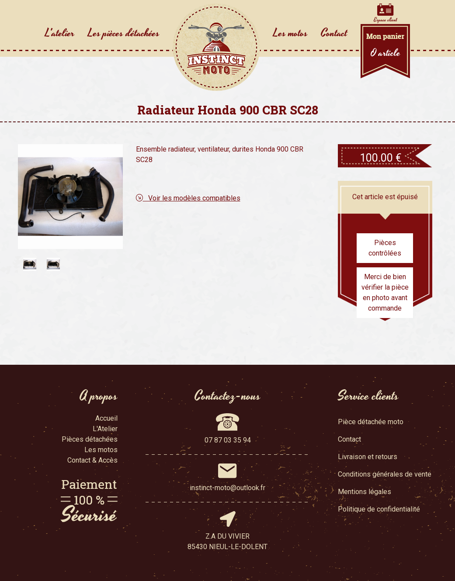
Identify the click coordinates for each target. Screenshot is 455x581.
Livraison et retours (367, 457)
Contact (334, 33)
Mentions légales (364, 492)
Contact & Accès (92, 460)
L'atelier (60, 33)
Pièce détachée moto (370, 422)
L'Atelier (105, 429)
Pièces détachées (90, 439)
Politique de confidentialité (379, 509)
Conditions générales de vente (384, 474)
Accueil (106, 418)
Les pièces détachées (124, 33)
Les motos (290, 33)
